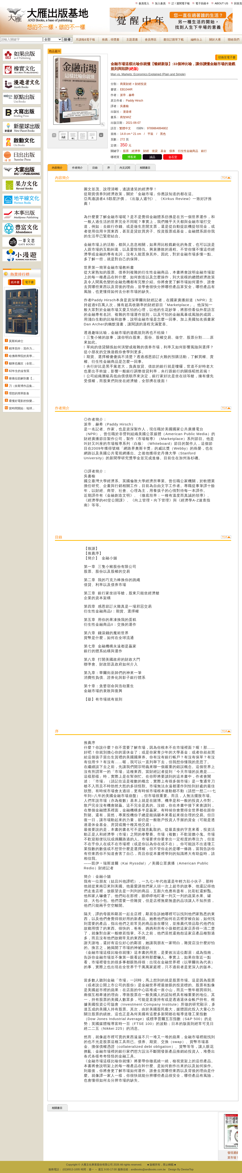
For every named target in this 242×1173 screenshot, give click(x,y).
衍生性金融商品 (188, 151)
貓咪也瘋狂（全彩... (21, 363)
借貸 (155, 151)
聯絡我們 (233, 39)
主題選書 (132, 39)
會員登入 (144, 3)
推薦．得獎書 (110, 39)
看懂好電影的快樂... (21, 401)
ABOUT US (221, 3)
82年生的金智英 (19, 371)
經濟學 (136, 151)
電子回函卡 (202, 3)
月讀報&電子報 (85, 39)
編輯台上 (196, 39)
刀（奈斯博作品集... (21, 386)
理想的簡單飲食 (19, 393)
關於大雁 (215, 39)
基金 (163, 151)
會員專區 (150, 39)
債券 (172, 151)
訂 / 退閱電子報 (181, 3)
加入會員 (160, 3)
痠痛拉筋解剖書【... (21, 378)
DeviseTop (187, 1169)
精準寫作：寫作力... (21, 348)
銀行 (204, 151)
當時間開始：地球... (21, 408)
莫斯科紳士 (16, 341)
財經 (146, 151)
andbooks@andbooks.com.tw (148, 1169)
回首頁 (238, 3)
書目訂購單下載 (173, 39)
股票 (126, 151)
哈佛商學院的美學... (21, 356)
